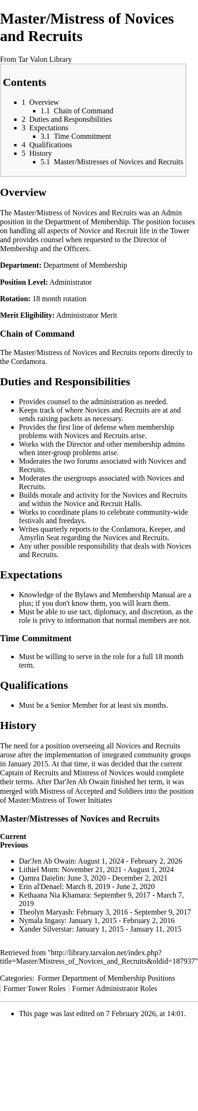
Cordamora (28, 361)
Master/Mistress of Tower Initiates (60, 800)
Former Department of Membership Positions (106, 978)
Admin (171, 213)
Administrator (71, 282)
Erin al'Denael (40, 886)
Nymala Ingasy (42, 920)
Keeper (160, 529)
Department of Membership (87, 222)
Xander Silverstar (45, 929)
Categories (16, 978)
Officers (76, 249)
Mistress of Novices (104, 773)
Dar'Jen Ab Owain (81, 782)
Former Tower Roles (34, 988)
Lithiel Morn (38, 869)
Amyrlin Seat (39, 538)
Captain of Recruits (29, 773)
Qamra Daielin (41, 878)
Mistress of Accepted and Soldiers (91, 791)
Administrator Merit (86, 315)
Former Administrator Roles (114, 988)
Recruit (127, 231)
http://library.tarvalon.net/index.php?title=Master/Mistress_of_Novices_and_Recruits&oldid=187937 (97, 957)
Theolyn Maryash (45, 912)
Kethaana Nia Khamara (54, 895)
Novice (90, 231)
